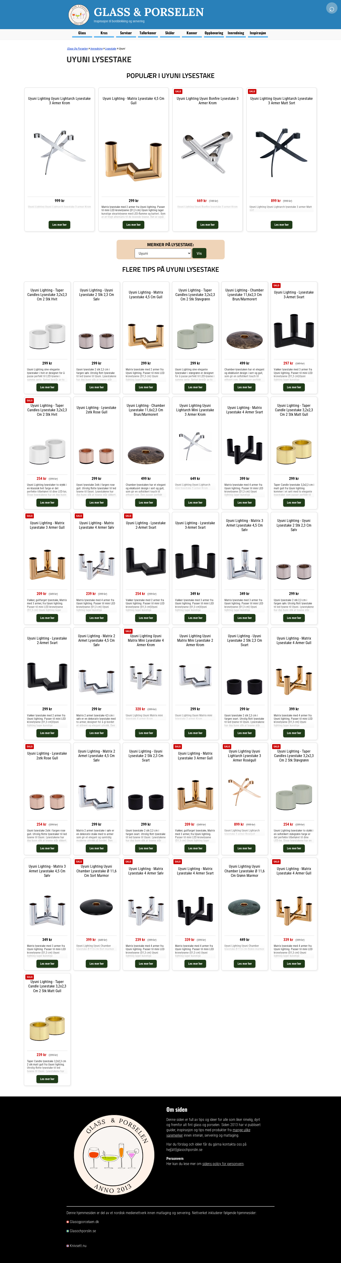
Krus (104, 32)
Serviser (126, 32)
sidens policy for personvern (223, 1164)
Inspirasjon (258, 32)
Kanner (192, 32)
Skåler (170, 32)
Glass (82, 32)
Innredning (236, 32)
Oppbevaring (214, 32)
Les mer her (59, 224)
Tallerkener (148, 32)
